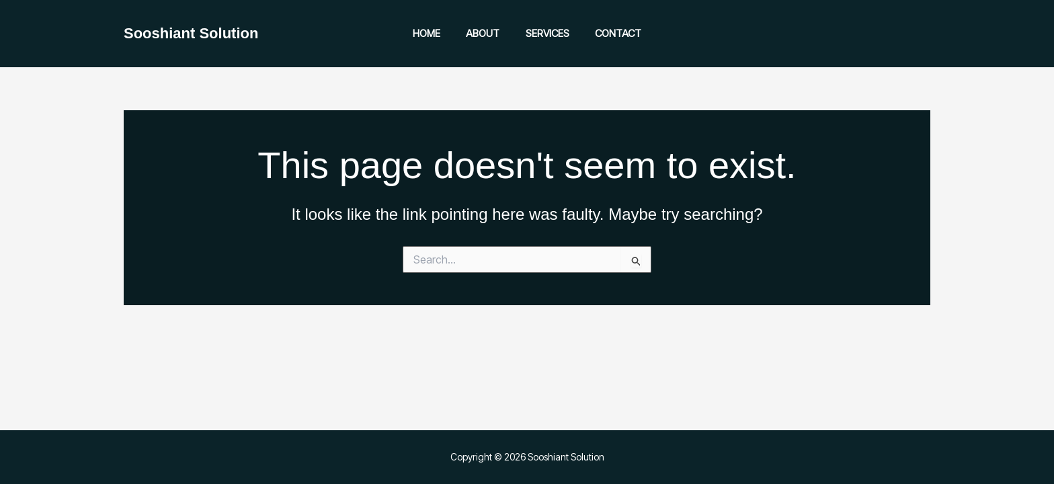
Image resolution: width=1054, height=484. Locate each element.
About (486, 33)
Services (545, 33)
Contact (610, 33)
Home (435, 33)
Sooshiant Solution (191, 33)
